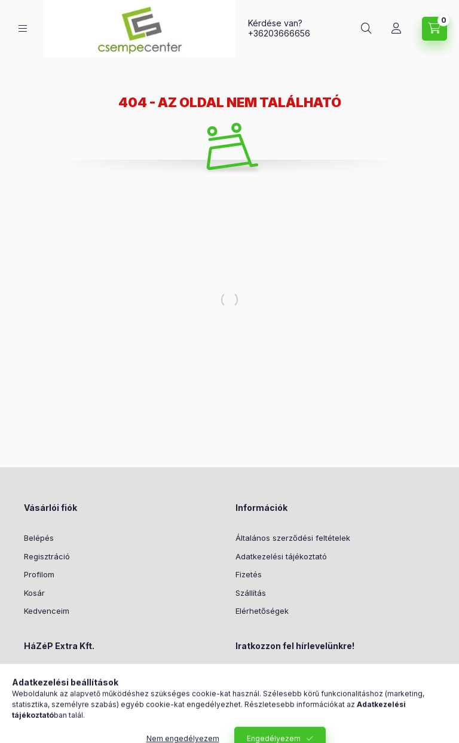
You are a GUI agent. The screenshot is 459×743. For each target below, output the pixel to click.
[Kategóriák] (22, 28)
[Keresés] (366, 29)
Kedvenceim (46, 611)
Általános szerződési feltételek (292, 538)
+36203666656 (279, 33)
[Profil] (396, 29)
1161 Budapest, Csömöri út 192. (94, 676)
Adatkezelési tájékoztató (281, 556)
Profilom (39, 574)
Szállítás (250, 593)
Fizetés (248, 574)
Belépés (39, 538)
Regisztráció (47, 556)
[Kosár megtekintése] (434, 29)
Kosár (34, 593)
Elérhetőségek (262, 611)
